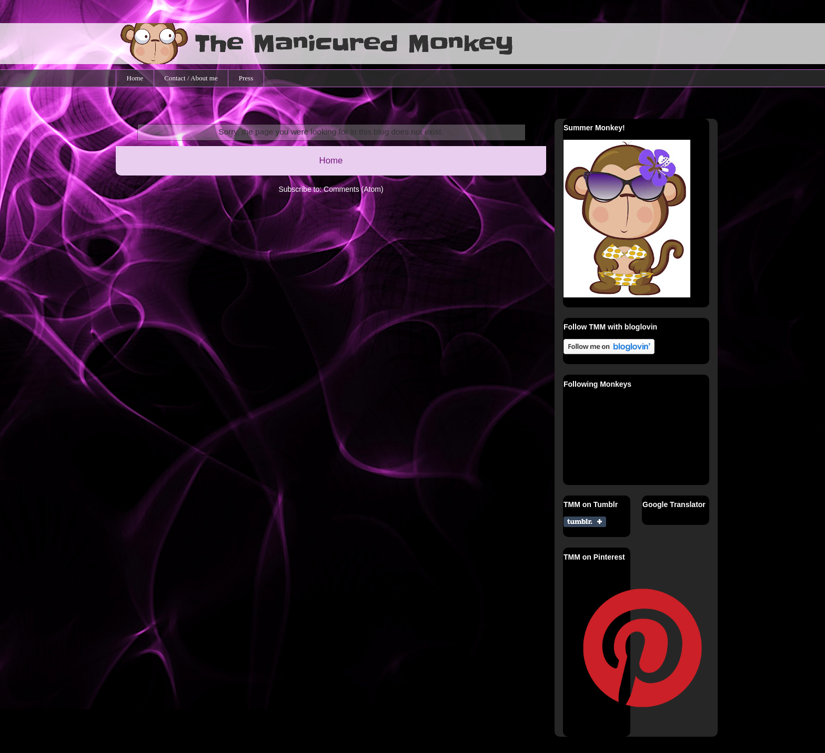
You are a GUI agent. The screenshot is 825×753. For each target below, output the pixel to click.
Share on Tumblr (585, 522)
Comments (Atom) (354, 189)
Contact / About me (190, 78)
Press (246, 78)
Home (135, 78)
